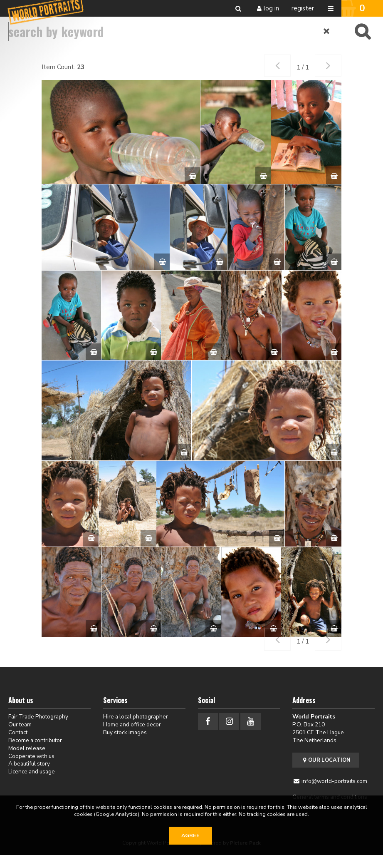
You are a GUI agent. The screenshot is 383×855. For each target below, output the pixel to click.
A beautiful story (29, 764)
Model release (26, 748)
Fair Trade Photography (38, 717)
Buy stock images (125, 732)
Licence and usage (31, 771)
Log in (271, 8)
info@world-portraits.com (334, 781)
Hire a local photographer (135, 717)
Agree (190, 835)
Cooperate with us (31, 756)
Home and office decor (132, 724)
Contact (17, 732)
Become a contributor (35, 740)
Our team (20, 724)
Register (303, 8)
